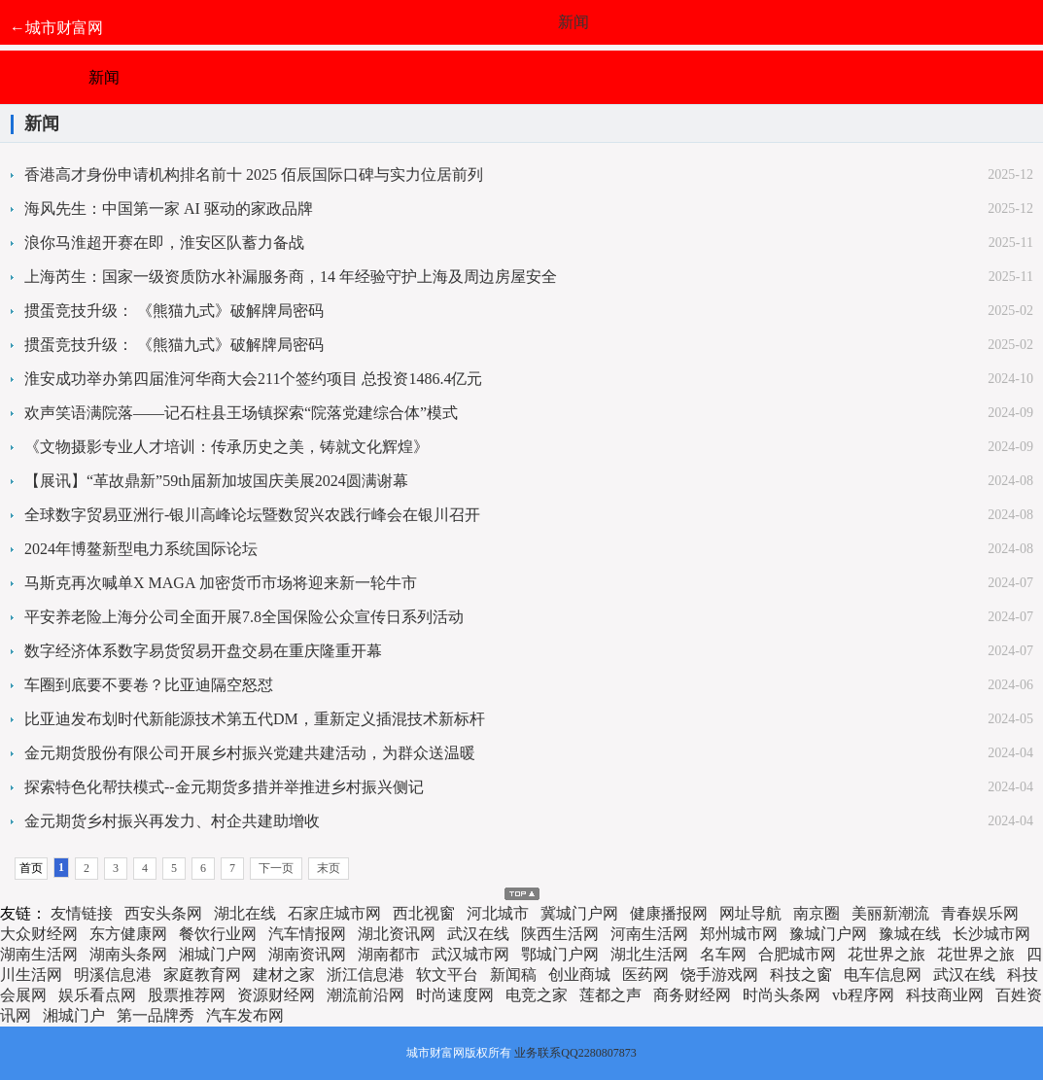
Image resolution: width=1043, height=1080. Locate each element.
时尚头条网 (781, 995)
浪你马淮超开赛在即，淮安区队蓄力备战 (164, 242)
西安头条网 (163, 913)
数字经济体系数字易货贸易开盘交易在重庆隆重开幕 (203, 651)
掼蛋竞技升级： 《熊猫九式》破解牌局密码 (174, 310)
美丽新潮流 (890, 913)
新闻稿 (513, 974)
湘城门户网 (218, 954)
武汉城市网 (470, 954)
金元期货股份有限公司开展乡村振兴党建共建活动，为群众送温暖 (249, 753)
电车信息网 (882, 974)
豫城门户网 (828, 933)
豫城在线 (910, 933)
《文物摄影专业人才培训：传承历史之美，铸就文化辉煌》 (226, 446)
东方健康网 (128, 933)
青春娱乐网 (980, 913)
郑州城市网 (739, 933)
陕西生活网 (560, 933)
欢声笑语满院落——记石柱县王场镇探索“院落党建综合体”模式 (241, 412)
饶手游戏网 (719, 974)
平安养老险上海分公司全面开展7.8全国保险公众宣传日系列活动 (244, 617)
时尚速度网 (455, 995)
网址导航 (750, 913)
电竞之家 (536, 995)
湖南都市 (389, 954)
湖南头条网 (128, 954)
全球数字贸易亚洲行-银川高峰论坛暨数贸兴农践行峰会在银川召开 (252, 514)
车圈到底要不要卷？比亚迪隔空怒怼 (148, 685)
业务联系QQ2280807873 (575, 1053)
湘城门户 (74, 1015)
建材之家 (284, 974)
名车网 (723, 954)
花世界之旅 (886, 954)
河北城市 (498, 913)
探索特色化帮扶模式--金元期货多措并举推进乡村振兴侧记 (224, 787)
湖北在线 (245, 913)
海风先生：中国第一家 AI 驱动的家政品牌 (168, 208)
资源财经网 (276, 995)
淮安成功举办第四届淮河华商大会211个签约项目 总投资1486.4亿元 (253, 378)
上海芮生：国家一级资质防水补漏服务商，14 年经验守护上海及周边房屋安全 (290, 276)
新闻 (573, 22)
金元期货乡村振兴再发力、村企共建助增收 (172, 821)
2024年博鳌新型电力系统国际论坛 (141, 548)
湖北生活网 (649, 954)
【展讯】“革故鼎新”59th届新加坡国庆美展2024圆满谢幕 (216, 480)
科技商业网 (945, 995)
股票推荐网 (187, 995)
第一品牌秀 (155, 1015)
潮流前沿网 (365, 995)
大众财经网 (39, 933)
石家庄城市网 (334, 913)
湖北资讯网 (396, 933)
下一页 (276, 868)
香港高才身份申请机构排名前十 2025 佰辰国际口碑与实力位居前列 (253, 174)
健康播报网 (669, 913)
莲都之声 (610, 995)
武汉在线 (478, 933)
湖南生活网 (39, 954)
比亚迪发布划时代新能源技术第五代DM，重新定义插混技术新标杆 (254, 719)
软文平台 (447, 974)
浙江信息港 (365, 974)
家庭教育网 (202, 974)
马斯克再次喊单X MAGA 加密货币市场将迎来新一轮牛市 (220, 583)
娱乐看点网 (97, 995)
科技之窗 (801, 974)
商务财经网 (692, 995)
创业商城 (579, 974)
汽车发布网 (245, 1015)
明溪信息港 (113, 974)
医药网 (645, 974)
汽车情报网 (307, 933)
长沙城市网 (991, 933)
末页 (328, 868)
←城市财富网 (56, 27)
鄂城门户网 (560, 954)
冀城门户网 (579, 913)
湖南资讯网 (307, 954)
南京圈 (816, 913)
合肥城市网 (797, 954)
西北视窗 (424, 913)
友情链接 (82, 913)
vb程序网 (863, 995)
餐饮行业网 (218, 933)
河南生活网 (649, 933)
